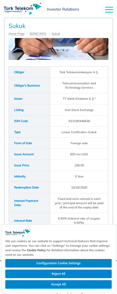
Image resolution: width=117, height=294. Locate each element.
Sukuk (56, 33)
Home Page (16, 33)
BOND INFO (38, 33)
